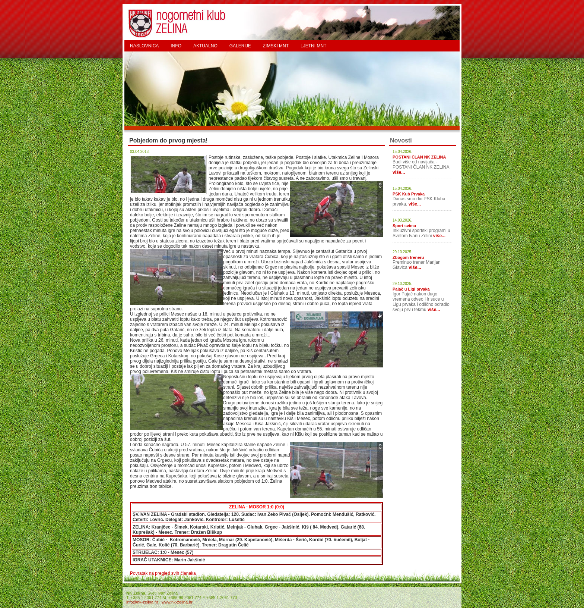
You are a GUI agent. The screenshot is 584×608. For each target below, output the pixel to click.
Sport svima (404, 225)
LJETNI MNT (313, 45)
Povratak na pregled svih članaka (163, 573)
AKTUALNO (205, 45)
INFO (176, 45)
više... (399, 172)
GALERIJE (240, 45)
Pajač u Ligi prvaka (411, 289)
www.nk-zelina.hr (177, 602)
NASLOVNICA (144, 45)
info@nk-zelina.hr (142, 602)
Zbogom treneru (408, 257)
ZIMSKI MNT (276, 45)
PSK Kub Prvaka (409, 194)
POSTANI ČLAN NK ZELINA (419, 157)
